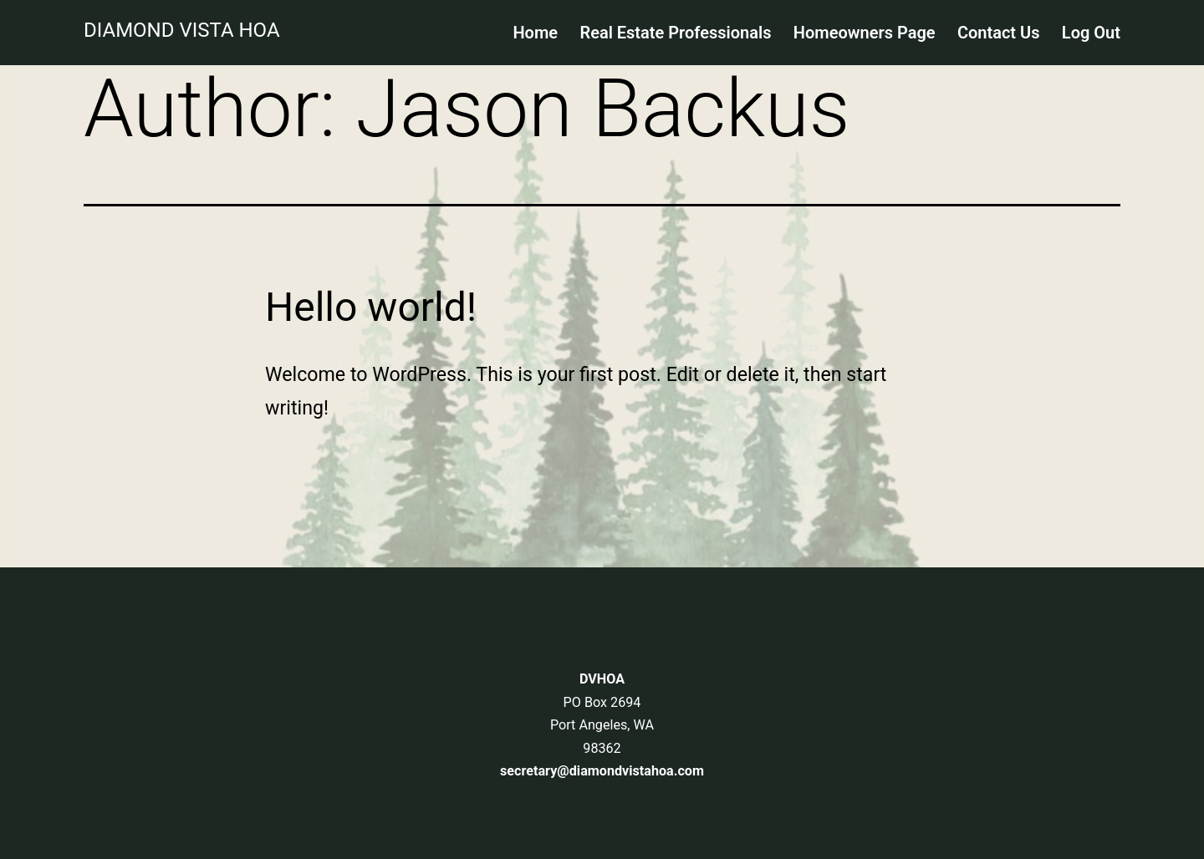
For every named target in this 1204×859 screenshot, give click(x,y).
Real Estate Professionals (675, 33)
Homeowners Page (864, 33)
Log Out (1091, 33)
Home (535, 33)
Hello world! (371, 307)
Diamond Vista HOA (182, 30)
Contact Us (998, 33)
